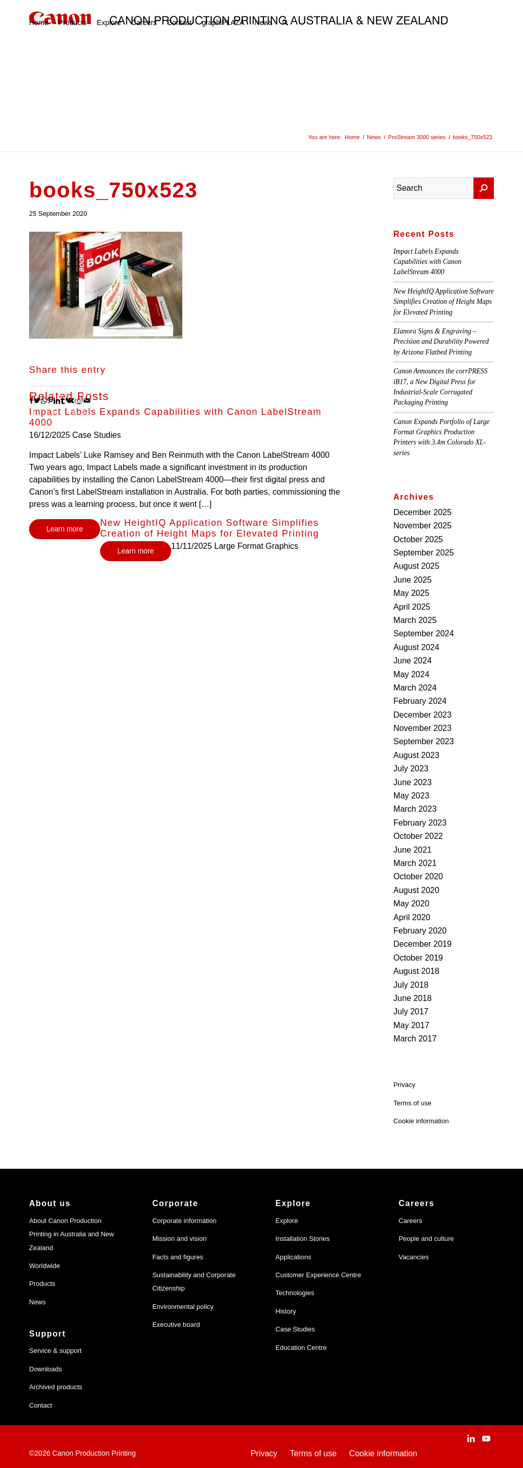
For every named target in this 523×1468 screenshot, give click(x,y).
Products (42, 1283)
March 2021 (415, 863)
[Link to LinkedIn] (471, 1438)
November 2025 (422, 525)
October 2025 (418, 539)
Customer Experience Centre (318, 1275)
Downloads (45, 1369)
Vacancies (413, 1257)
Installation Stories (302, 1238)
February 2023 (419, 822)
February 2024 (419, 701)
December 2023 (422, 714)
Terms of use (412, 1103)
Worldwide (44, 1266)
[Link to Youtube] (486, 1438)
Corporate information (184, 1221)
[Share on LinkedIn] (57, 400)
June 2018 (412, 998)
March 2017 (415, 1038)
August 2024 (416, 647)
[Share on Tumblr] (63, 400)
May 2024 (411, 674)
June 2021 (412, 850)
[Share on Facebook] (31, 400)
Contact (40, 1405)
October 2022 (418, 836)
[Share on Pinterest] (50, 400)
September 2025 (423, 552)
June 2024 (412, 660)
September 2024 (423, 633)
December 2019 (422, 944)
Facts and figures (177, 1257)
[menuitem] (38, 22)
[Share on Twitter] (37, 400)
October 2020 (418, 876)
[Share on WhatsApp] (44, 400)
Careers (410, 1221)
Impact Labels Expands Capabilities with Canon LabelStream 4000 (427, 262)
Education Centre (300, 1347)
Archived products (55, 1387)
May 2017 (411, 1025)
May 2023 (411, 795)
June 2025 (412, 579)
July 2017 (411, 1011)
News (37, 1302)
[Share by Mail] (87, 400)
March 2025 (415, 620)
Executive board (176, 1324)
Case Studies (295, 1329)
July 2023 (411, 768)
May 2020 (411, 903)
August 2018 (416, 971)
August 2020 (416, 890)
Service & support (55, 1350)
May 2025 (411, 593)
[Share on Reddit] (79, 400)
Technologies (294, 1293)
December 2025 (422, 512)
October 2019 (418, 957)
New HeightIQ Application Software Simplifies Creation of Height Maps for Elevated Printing (209, 528)
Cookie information (420, 1121)
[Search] (285, 22)
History (285, 1311)
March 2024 (415, 687)
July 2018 (411, 985)
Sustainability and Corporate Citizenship (193, 1281)
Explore (286, 1221)
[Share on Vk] (69, 400)
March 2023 (415, 809)
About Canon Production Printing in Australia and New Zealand (71, 1234)
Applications (293, 1257)
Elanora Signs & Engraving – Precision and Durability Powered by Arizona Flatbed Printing (441, 341)
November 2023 (422, 728)
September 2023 (423, 741)
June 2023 (412, 782)
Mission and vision (179, 1238)
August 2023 (416, 755)
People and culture (426, 1238)
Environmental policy (182, 1306)
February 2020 (419, 930)
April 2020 (411, 917)
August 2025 (416, 566)
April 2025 (411, 607)
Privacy (404, 1084)
